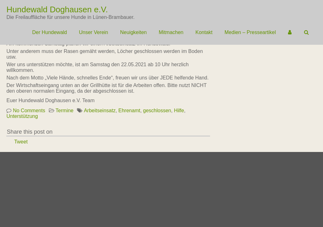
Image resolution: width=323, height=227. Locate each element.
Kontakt (204, 32)
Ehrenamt (129, 110)
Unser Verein (93, 32)
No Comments (29, 110)
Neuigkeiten (133, 32)
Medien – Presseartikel (250, 32)
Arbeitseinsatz (100, 110)
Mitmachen (171, 32)
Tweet (21, 141)
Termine (64, 110)
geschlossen (157, 110)
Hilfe (179, 110)
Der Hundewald (49, 32)
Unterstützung (22, 116)
